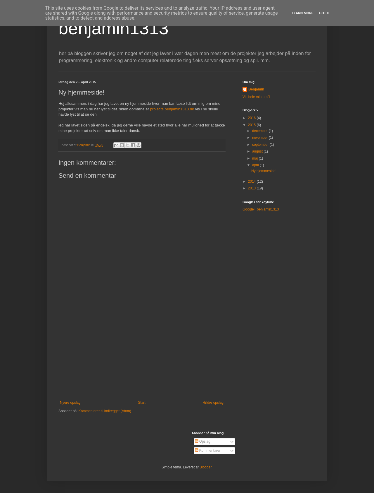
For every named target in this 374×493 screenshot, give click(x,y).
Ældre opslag (213, 402)
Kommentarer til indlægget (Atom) (105, 411)
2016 (252, 118)
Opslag (202, 441)
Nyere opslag (70, 402)
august (258, 151)
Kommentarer (208, 451)
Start (141, 402)
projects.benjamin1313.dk (172, 109)
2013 (252, 188)
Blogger (206, 467)
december (260, 131)
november (260, 138)
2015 (252, 125)
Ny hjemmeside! (263, 171)
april (256, 165)
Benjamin (256, 89)
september (261, 145)
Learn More (303, 13)
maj (255, 158)
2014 (252, 181)
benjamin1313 (113, 28)
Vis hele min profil (256, 97)
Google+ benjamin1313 (261, 209)
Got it (324, 13)
